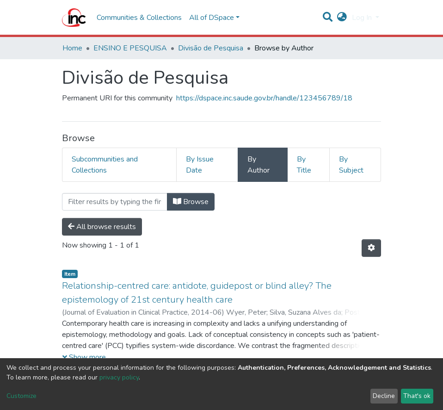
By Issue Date (200, 164)
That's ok (417, 395)
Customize (21, 395)
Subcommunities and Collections (105, 164)
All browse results (102, 227)
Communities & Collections (139, 17)
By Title (304, 164)
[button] (342, 17)
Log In (363, 17)
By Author (258, 164)
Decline (384, 395)
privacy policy (119, 377)
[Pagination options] (371, 248)
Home (72, 48)
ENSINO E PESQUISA (130, 48)
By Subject (351, 164)
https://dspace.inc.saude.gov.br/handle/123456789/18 (264, 98)
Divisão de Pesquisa (210, 48)
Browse (191, 202)
